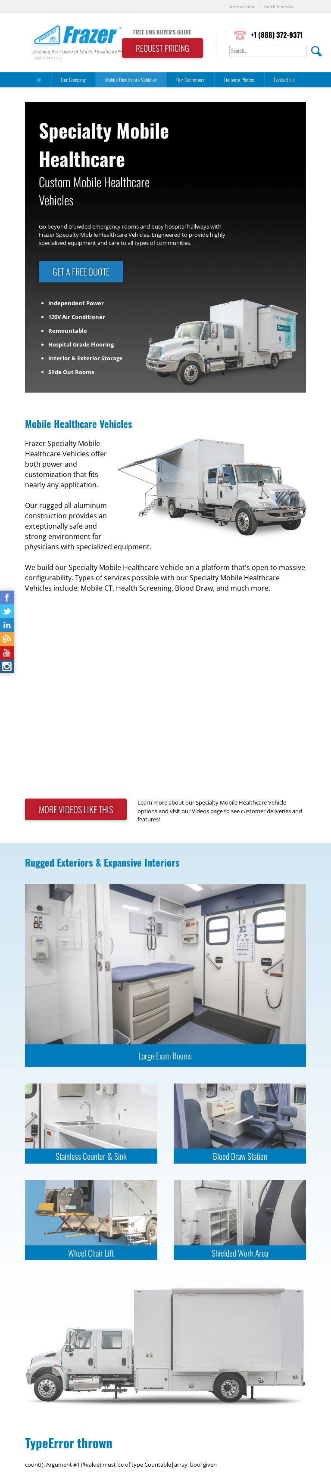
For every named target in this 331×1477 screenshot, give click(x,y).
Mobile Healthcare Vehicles (131, 80)
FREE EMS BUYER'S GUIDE (162, 32)
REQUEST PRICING (162, 48)
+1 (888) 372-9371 (277, 34)
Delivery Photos (239, 80)
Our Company (73, 80)
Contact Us (284, 80)
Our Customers (190, 80)
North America (278, 6)
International (242, 6)
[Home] (39, 79)
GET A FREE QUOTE (81, 271)
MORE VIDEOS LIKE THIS (76, 809)
